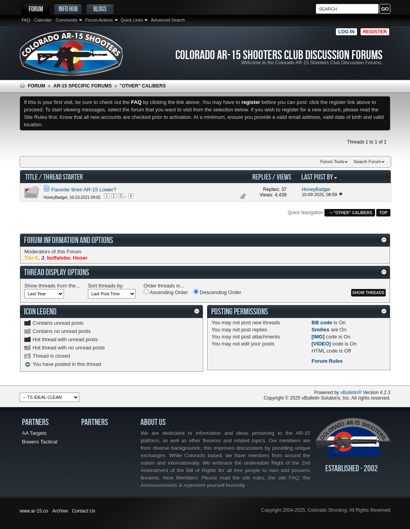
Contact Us (83, 511)
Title (31, 177)
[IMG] (318, 337)
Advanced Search (168, 20)
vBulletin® (350, 392)
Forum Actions (99, 20)
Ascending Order (166, 292)
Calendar (43, 20)
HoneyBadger (55, 197)
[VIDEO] (321, 344)
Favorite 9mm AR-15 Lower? (83, 190)
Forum (36, 9)
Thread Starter (63, 177)
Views (284, 177)
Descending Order (217, 292)
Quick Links (132, 20)
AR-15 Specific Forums (82, 86)
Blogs (100, 9)
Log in (346, 32)
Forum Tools (332, 161)
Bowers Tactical (39, 442)
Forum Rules (327, 361)
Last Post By (319, 177)
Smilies (321, 330)
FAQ (26, 20)
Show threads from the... (52, 286)
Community (67, 20)
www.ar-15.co (34, 511)
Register (375, 32)
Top (383, 213)
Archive (60, 511)
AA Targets (34, 433)
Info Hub (68, 9)
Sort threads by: (106, 286)
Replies (261, 177)
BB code (322, 322)
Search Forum (367, 161)
